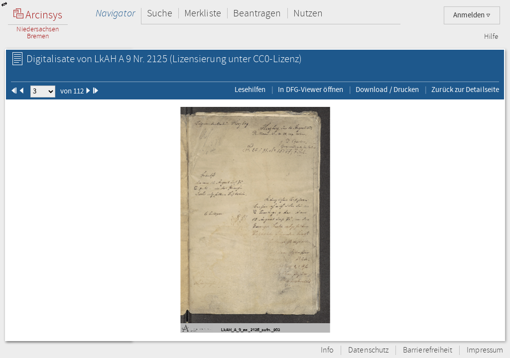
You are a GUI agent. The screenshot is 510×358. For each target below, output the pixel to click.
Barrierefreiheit (427, 350)
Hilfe (491, 36)
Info (327, 350)
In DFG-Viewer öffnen (310, 89)
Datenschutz (368, 350)
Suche (159, 13)
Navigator (115, 13)
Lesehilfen (250, 89)
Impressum (485, 350)
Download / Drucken (387, 89)
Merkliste (202, 13)
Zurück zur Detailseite (465, 89)
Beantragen (257, 13)
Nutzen (308, 13)
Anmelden (472, 15)
